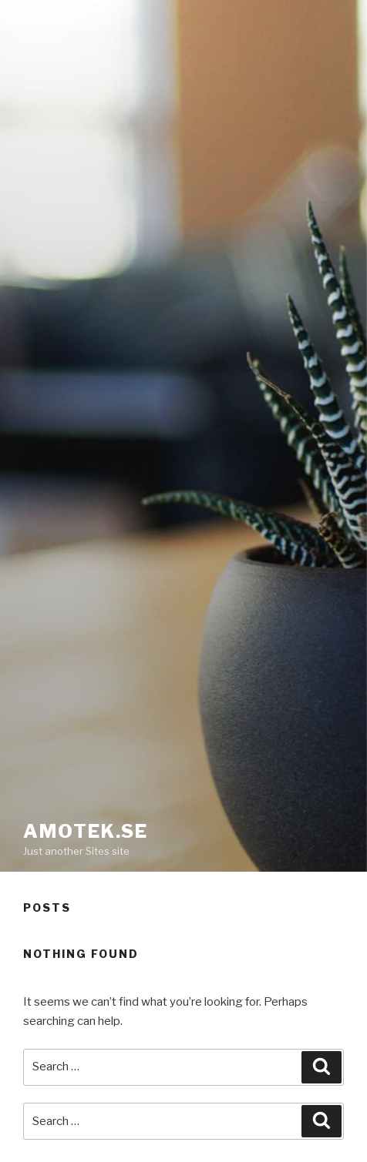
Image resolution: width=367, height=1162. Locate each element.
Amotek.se (85, 831)
